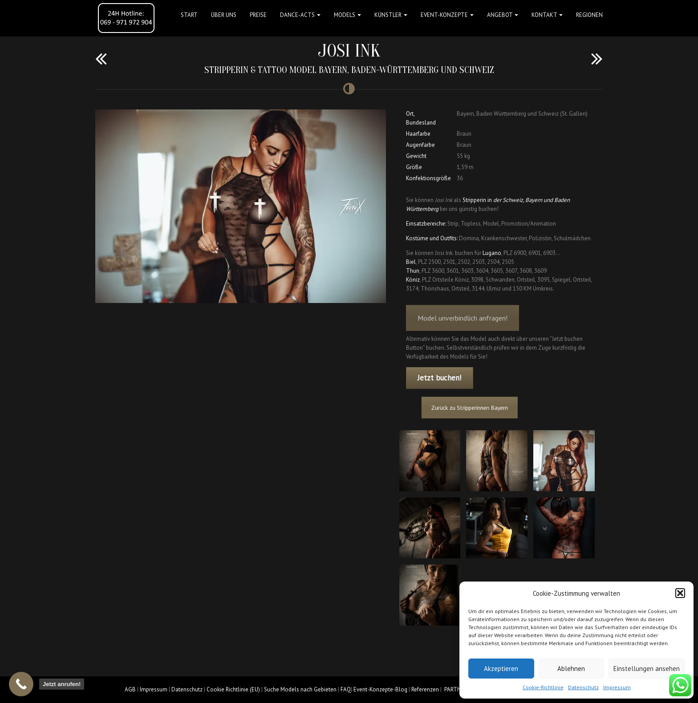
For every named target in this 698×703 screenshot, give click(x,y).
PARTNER (455, 689)
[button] (680, 593)
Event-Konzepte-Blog (380, 689)
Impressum (617, 687)
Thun (412, 271)
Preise (258, 15)
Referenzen (425, 689)
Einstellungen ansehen (646, 668)
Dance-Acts (300, 15)
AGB (130, 689)
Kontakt (547, 15)
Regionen (589, 15)
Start (189, 15)
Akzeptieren (501, 668)
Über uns (223, 15)
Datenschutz (583, 687)
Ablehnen (571, 668)
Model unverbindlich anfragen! (462, 324)
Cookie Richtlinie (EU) (233, 689)
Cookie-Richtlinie (543, 687)
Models (347, 15)
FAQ (346, 689)
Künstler (390, 15)
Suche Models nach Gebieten (300, 689)
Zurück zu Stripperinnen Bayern (476, 407)
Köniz (413, 279)
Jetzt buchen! (439, 378)
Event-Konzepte (447, 15)
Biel (411, 262)
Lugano (492, 253)
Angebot (502, 15)
